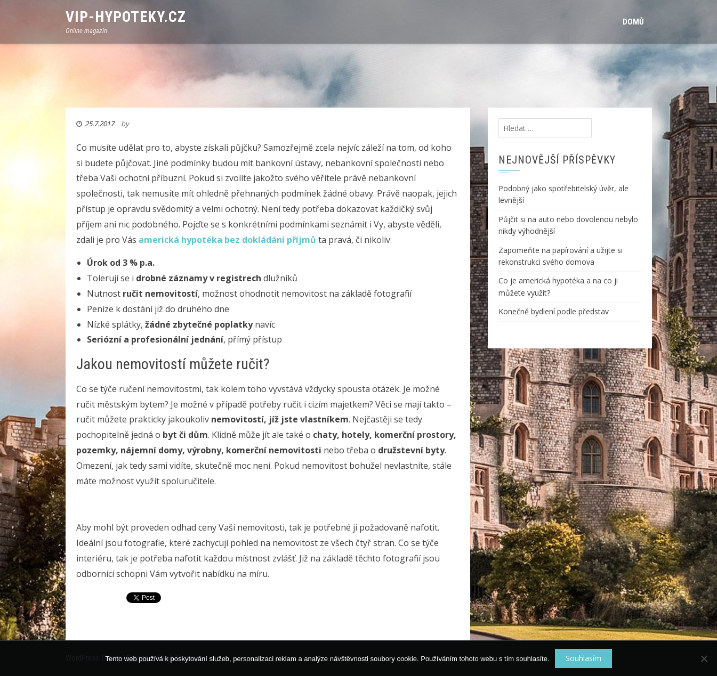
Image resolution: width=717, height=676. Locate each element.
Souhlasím (583, 658)
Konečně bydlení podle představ (553, 311)
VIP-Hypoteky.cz (126, 17)
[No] (703, 658)
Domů (633, 22)
